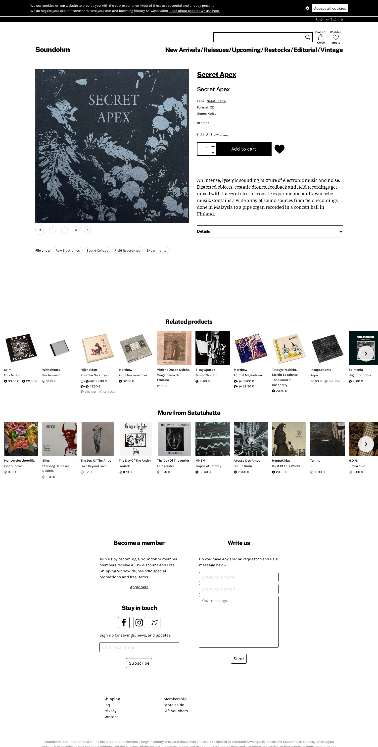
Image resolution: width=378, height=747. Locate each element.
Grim (7, 370)
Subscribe (139, 663)
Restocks (277, 49)
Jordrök (124, 466)
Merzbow (125, 370)
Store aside (174, 704)
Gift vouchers (176, 710)
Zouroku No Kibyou (95, 375)
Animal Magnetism (248, 375)
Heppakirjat (281, 460)
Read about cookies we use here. (194, 11)
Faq (106, 704)
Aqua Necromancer (133, 375)
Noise (211, 113)
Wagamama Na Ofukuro (168, 377)
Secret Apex (216, 74)
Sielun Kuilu (243, 466)
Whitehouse (51, 370)
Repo (314, 375)
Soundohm (52, 49)
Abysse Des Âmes (247, 460)
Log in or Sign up (329, 19)
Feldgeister (165, 466)
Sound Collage (97, 250)
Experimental (157, 250)
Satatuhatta (216, 101)
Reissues (216, 49)
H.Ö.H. (353, 460)
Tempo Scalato (206, 375)
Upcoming (246, 49)
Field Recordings (127, 250)
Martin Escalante (285, 374)
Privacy (109, 710)
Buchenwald (51, 375)
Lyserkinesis (13, 466)
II (311, 466)
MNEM (200, 460)
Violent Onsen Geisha (173, 370)
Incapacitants (320, 370)
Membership (175, 698)
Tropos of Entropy (208, 466)
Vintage (331, 49)
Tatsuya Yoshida (284, 370)
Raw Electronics (68, 250)
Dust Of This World (286, 466)
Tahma (315, 460)
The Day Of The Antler (97, 460)
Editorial (305, 49)
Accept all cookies (330, 8)
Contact (110, 716)
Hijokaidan (89, 370)
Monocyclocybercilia (19, 460)
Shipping (111, 698)
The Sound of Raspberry (281, 382)
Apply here (139, 587)
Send (239, 658)
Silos (46, 460)
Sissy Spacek (205, 370)
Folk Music (12, 375)
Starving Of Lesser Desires (55, 468)
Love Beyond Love (93, 466)
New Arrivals (182, 49)
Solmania (356, 370)
